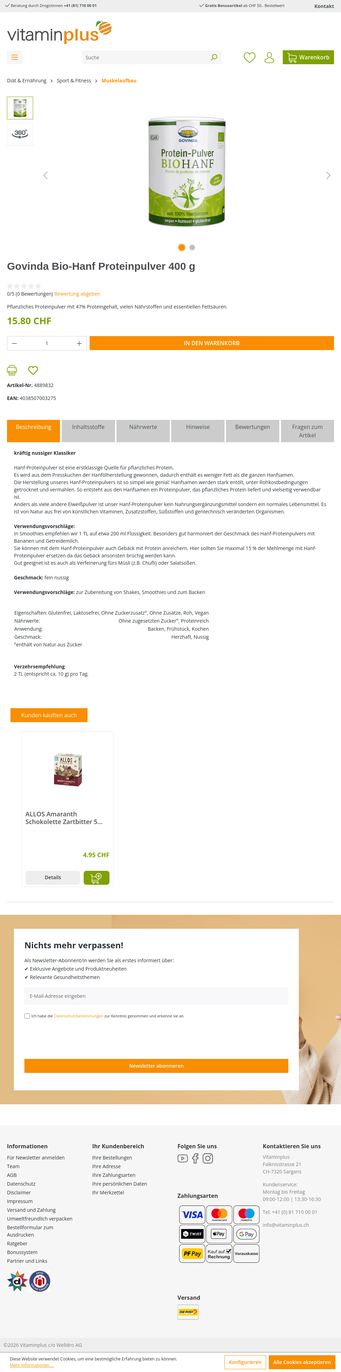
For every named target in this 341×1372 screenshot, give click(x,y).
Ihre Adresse (106, 1166)
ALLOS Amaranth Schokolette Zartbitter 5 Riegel (61, 817)
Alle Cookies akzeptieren (302, 1362)
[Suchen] (214, 57)
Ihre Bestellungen (112, 1157)
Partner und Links (27, 1261)
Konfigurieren (245, 1362)
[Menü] (14, 57)
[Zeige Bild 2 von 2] (192, 247)
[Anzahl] (47, 343)
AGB (12, 1175)
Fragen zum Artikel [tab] (307, 431)
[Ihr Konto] (269, 57)
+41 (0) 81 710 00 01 (295, 1212)
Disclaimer (19, 1192)
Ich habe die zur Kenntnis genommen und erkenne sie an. (108, 1015)
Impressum (20, 1201)
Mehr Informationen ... (32, 1365)
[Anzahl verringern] (14, 343)
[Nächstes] (328, 175)
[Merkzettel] (249, 57)
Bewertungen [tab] (252, 427)
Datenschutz (21, 1183)
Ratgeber (17, 1243)
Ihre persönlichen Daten (119, 1183)
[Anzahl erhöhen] (79, 343)
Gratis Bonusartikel (223, 5)
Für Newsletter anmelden (36, 1157)
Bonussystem (22, 1252)
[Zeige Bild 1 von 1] (181, 247)
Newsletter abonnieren (156, 1065)
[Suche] (144, 57)
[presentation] (77, 1038)
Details (53, 877)
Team (13, 1166)
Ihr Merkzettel (108, 1192)
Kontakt (324, 6)
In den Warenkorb (212, 343)
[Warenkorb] (308, 57)
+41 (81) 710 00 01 (80, 5)
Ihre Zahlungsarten (114, 1175)
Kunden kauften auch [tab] (49, 715)
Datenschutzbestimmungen (79, 1015)
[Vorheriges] (45, 175)
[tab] (33, 431)
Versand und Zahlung (31, 1210)
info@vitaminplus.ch (286, 1225)
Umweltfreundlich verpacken (40, 1218)
